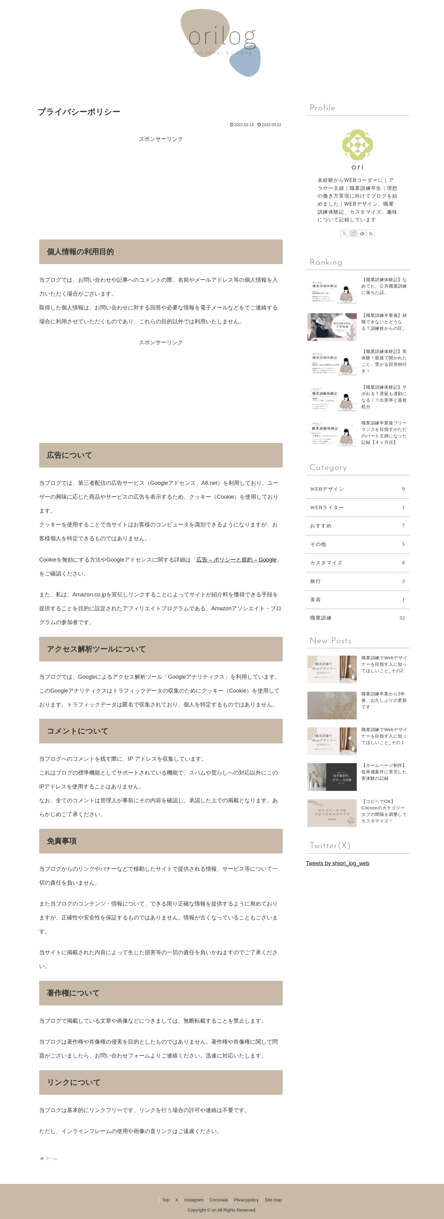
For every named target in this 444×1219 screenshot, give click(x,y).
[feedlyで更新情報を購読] (362, 233)
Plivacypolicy (246, 1199)
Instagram (193, 1199)
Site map (274, 1199)
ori (358, 167)
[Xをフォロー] (344, 233)
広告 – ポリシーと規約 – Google (236, 560)
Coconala (219, 1199)
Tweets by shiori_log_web (337, 863)
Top (164, 1199)
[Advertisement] (161, 189)
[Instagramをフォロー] (353, 233)
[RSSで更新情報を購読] (371, 233)
